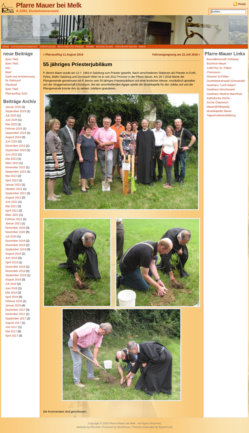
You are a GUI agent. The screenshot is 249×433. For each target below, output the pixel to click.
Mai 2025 (11, 124)
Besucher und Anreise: (71, 46)
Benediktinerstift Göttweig (222, 59)
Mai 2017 (11, 331)
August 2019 (13, 253)
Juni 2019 (11, 257)
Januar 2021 (13, 223)
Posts (242, 4)
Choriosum (213, 72)
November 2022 (15, 167)
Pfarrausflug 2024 (16, 93)
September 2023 (15, 150)
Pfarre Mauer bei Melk (48, 5)
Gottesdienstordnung (24, 46)
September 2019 (15, 249)
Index (142, 46)
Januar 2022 (13, 184)
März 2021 (11, 214)
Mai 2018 (11, 292)
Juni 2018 (11, 288)
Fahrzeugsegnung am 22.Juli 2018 (175, 54)
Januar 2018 (13, 305)
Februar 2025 (13, 128)
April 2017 (11, 335)
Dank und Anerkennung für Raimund (19, 78)
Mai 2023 (11, 158)
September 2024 (15, 132)
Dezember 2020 (15, 227)
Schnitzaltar (47, 46)
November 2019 (15, 245)
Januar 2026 (13, 106)
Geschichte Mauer (126, 46)
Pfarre (90, 46)
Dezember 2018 (15, 266)
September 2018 (15, 275)
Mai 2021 (11, 206)
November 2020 (15, 232)
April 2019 (11, 262)
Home (6, 46)
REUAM (95, 427)
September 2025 (15, 111)
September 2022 (15, 171)
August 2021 (13, 197)
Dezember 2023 (15, 145)
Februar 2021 (13, 219)
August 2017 (13, 322)
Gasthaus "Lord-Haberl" (221, 85)
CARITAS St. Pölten (219, 68)
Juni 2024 (11, 141)
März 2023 (11, 163)
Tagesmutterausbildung (221, 115)
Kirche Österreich (217, 102)
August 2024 (13, 137)
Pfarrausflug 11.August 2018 (64, 54)
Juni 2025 (11, 119)
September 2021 (15, 193)
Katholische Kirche (218, 98)
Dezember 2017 (15, 309)
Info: (8, 68)
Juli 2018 (11, 283)
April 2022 (11, 180)
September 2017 (15, 318)
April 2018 (11, 296)
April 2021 (11, 210)
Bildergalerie (104, 46)
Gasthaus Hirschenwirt (221, 89)
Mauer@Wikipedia (218, 106)
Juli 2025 (11, 115)
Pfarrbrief (11, 84)
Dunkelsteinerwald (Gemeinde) (226, 80)
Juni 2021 (11, 201)
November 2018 (15, 270)
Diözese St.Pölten (218, 76)
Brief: (8, 72)
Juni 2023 (11, 154)
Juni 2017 (11, 327)
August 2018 (13, 279)
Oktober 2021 (13, 188)
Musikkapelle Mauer (219, 111)
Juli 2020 (11, 236)
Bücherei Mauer (217, 63)
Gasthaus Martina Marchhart (224, 93)
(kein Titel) (11, 59)
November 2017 (15, 314)
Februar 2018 (13, 301)
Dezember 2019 (15, 240)
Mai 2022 (11, 175)
